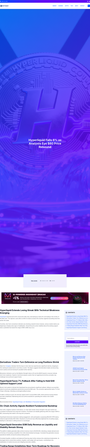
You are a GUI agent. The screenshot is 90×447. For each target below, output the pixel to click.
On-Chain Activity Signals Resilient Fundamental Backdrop (78, 322)
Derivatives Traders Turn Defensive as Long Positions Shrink (78, 318)
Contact (82, 5)
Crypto (67, 5)
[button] (89, 6)
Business (60, 5)
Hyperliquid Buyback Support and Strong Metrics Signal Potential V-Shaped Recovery (78, 327)
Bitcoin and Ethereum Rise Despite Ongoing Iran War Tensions (79, 358)
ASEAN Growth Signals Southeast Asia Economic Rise (80, 369)
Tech (72, 5)
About (76, 5)
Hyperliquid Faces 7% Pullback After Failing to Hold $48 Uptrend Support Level (78, 320)
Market (54, 5)
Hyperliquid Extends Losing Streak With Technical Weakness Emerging (78, 316)
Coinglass (8, 366)
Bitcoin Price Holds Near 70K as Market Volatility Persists (80, 380)
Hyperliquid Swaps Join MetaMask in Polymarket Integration (29, 402)
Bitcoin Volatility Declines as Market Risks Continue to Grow (80, 392)
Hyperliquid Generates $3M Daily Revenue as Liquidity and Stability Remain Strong (78, 323)
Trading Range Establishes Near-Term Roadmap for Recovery (78, 325)
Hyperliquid (3, 316)
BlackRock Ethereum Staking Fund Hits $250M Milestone (80, 403)
